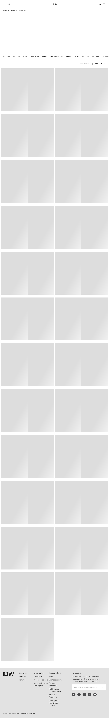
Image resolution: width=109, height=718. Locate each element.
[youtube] (94, 694)
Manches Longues (56, 56)
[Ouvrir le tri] (103, 63)
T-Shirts (76, 56)
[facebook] (73, 694)
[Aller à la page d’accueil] (54, 4)
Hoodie (68, 56)
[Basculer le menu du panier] (104, 4)
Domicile (6, 11)
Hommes (14, 11)
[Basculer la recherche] (9, 4)
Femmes (22, 676)
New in (25, 56)
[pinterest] (84, 694)
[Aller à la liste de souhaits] (100, 4)
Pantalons (16, 56)
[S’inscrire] (102, 687)
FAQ (51, 676)
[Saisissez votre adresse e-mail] (85, 687)
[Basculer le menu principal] (5, 4)
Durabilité (38, 676)
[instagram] (79, 694)
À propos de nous (41, 680)
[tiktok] (89, 694)
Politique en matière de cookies (54, 702)
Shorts (44, 56)
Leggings (95, 56)
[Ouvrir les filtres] (94, 63)
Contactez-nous (55, 680)
